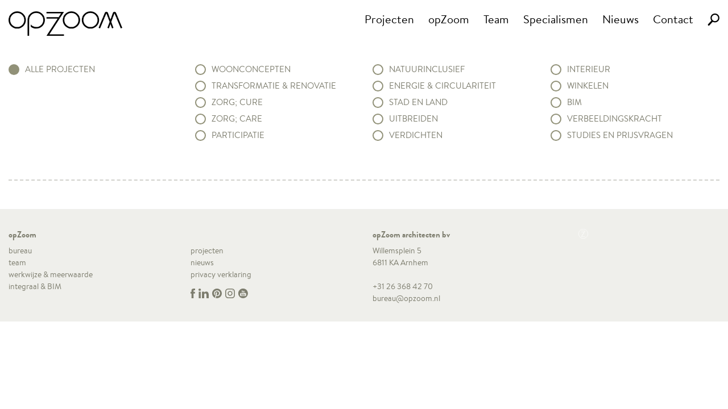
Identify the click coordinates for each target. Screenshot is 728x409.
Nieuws (620, 19)
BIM (574, 102)
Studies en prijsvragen (620, 135)
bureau (20, 250)
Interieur (588, 69)
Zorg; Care (237, 119)
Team (496, 19)
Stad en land (418, 102)
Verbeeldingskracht (614, 119)
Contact (673, 19)
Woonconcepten (251, 69)
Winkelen (588, 86)
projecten (207, 250)
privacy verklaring (221, 274)
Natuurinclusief (427, 69)
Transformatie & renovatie (274, 86)
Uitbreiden (413, 119)
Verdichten (415, 135)
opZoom (448, 19)
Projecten (389, 19)
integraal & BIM (35, 286)
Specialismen (555, 19)
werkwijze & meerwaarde (51, 274)
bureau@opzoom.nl (406, 298)
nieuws (202, 262)
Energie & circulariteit (442, 86)
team (17, 262)
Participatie (238, 135)
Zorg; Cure (237, 102)
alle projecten (60, 69)
